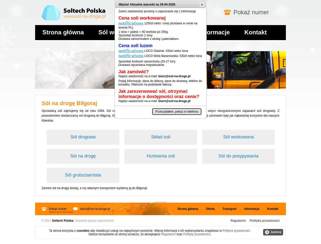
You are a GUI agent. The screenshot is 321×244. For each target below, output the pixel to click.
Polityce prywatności (236, 230)
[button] (202, 4)
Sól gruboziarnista (83, 175)
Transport (229, 209)
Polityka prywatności (265, 220)
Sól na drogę (83, 155)
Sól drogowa (83, 136)
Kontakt (255, 32)
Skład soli (160, 136)
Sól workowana (238, 136)
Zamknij (273, 232)
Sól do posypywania (238, 155)
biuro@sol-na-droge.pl (95, 209)
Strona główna (63, 32)
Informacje (214, 32)
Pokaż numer (251, 12)
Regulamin (238, 220)
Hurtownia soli (160, 155)
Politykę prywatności (196, 234)
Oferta (210, 209)
